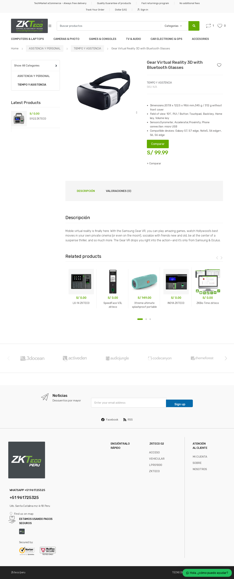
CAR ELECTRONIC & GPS (166, 39)
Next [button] (226, 358)
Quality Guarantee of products (114, 3)
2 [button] (146, 319)
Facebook (109, 419)
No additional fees (190, 3)
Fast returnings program (155, 3)
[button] (137, 113)
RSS (128, 419)
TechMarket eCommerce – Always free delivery (60, 3)
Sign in (142, 9)
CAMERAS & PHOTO (66, 39)
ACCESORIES (200, 39)
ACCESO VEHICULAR (157, 455)
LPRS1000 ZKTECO (155, 468)
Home (15, 48)
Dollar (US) (121, 9)
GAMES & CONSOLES (102, 39)
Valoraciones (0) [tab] (118, 191)
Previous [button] (8, 358)
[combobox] (108, 26)
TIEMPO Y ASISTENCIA (87, 48)
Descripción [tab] (86, 191)
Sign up (179, 404)
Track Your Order (95, 9)
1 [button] (140, 319)
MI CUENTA (200, 456)
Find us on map (21, 513)
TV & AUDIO (133, 39)
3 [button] (150, 319)
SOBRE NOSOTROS (200, 466)
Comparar (155, 163)
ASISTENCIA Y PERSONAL (44, 48)
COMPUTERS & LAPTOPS (27, 39)
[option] (103, 88)
